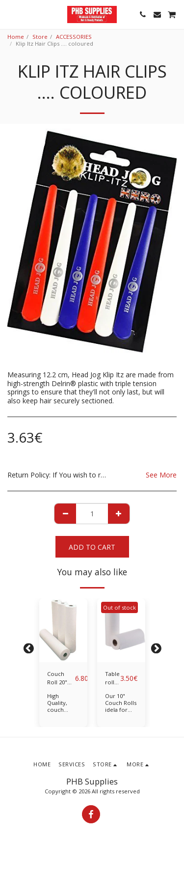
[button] (10, 14)
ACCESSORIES (74, 36)
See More (161, 475)
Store (40, 36)
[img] (63, 630)
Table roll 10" (112, 678)
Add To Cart (92, 547)
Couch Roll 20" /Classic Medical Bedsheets (61, 678)
